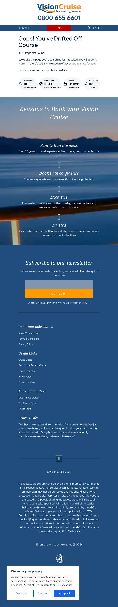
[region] (43, 583)
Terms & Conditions (28, 338)
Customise (21, 593)
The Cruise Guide (27, 403)
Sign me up (59, 293)
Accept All (64, 593)
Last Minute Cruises (29, 397)
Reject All (43, 593)
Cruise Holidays (26, 382)
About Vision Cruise (28, 333)
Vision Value (24, 376)
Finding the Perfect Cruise (32, 365)
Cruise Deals (25, 359)
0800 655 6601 (59, 17)
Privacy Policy (25, 344)
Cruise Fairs (24, 408)
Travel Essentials (27, 371)
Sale (59, 28)
